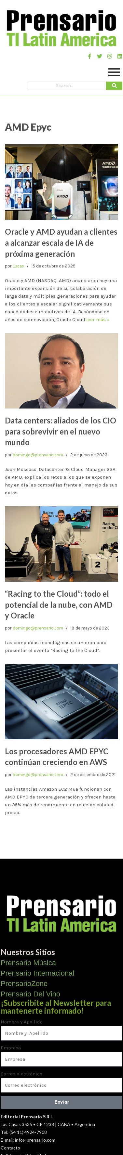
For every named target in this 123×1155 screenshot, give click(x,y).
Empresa (11, 1048)
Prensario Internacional (37, 973)
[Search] (67, 86)
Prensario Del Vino (30, 994)
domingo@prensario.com (38, 454)
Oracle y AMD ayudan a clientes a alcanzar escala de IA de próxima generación (61, 242)
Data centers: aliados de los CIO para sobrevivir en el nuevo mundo (60, 431)
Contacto (10, 1147)
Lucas (18, 266)
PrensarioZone (24, 984)
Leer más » (97, 319)
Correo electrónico (21, 1074)
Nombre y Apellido (22, 1022)
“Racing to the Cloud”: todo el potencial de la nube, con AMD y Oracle (59, 604)
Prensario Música (28, 963)
